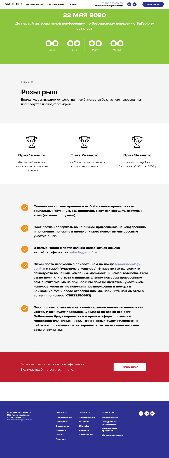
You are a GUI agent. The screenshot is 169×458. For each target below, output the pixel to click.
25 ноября (84, 430)
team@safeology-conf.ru (109, 5)
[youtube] (146, 413)
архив (72, 5)
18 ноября (84, 421)
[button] (153, 4)
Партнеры (61, 439)
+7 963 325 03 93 (112, 3)
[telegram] (135, 4)
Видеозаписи (62, 426)
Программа (61, 421)
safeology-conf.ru (83, 252)
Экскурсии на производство (109, 422)
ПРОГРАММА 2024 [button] (55, 5)
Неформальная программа (109, 429)
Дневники (61, 430)
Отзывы (60, 434)
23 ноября (84, 426)
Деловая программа (112, 435)
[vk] (129, 4)
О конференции (34, 5)
